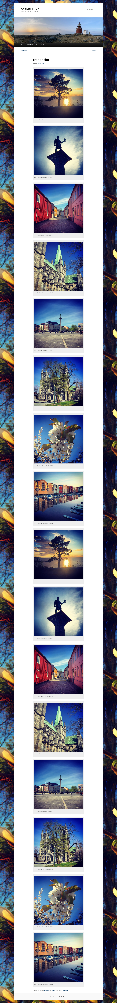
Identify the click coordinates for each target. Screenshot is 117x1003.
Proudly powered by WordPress (58, 997)
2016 (45, 990)
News (48, 990)
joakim (53, 990)
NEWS (42, 44)
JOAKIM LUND (30, 9)
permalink (65, 990)
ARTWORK (30, 44)
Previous (24, 50)
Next (94, 50)
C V (37, 44)
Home (22, 44)
